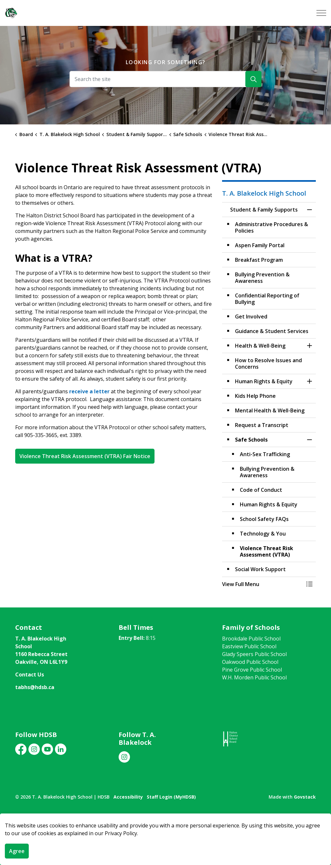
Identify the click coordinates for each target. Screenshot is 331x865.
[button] (262, 584)
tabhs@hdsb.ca (34, 687)
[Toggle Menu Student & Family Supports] (309, 584)
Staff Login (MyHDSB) (171, 797)
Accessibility (128, 797)
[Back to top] (165, 823)
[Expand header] (321, 13)
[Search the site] (165, 79)
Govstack (305, 797)
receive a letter (89, 391)
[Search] (253, 79)
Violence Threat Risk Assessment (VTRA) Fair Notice (85, 456)
